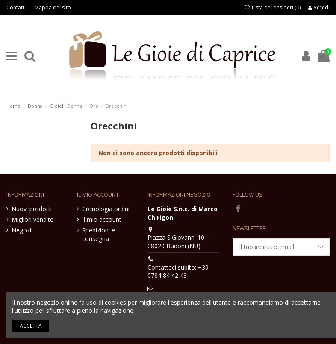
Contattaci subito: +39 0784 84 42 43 (178, 271)
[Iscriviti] (320, 247)
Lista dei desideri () (273, 7)
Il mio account (101, 219)
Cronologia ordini (106, 209)
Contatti (16, 7)
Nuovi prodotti (32, 209)
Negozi (21, 230)
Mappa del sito (53, 7)
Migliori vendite (32, 219)
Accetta (31, 325)
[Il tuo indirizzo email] (272, 247)
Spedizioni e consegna (98, 234)
